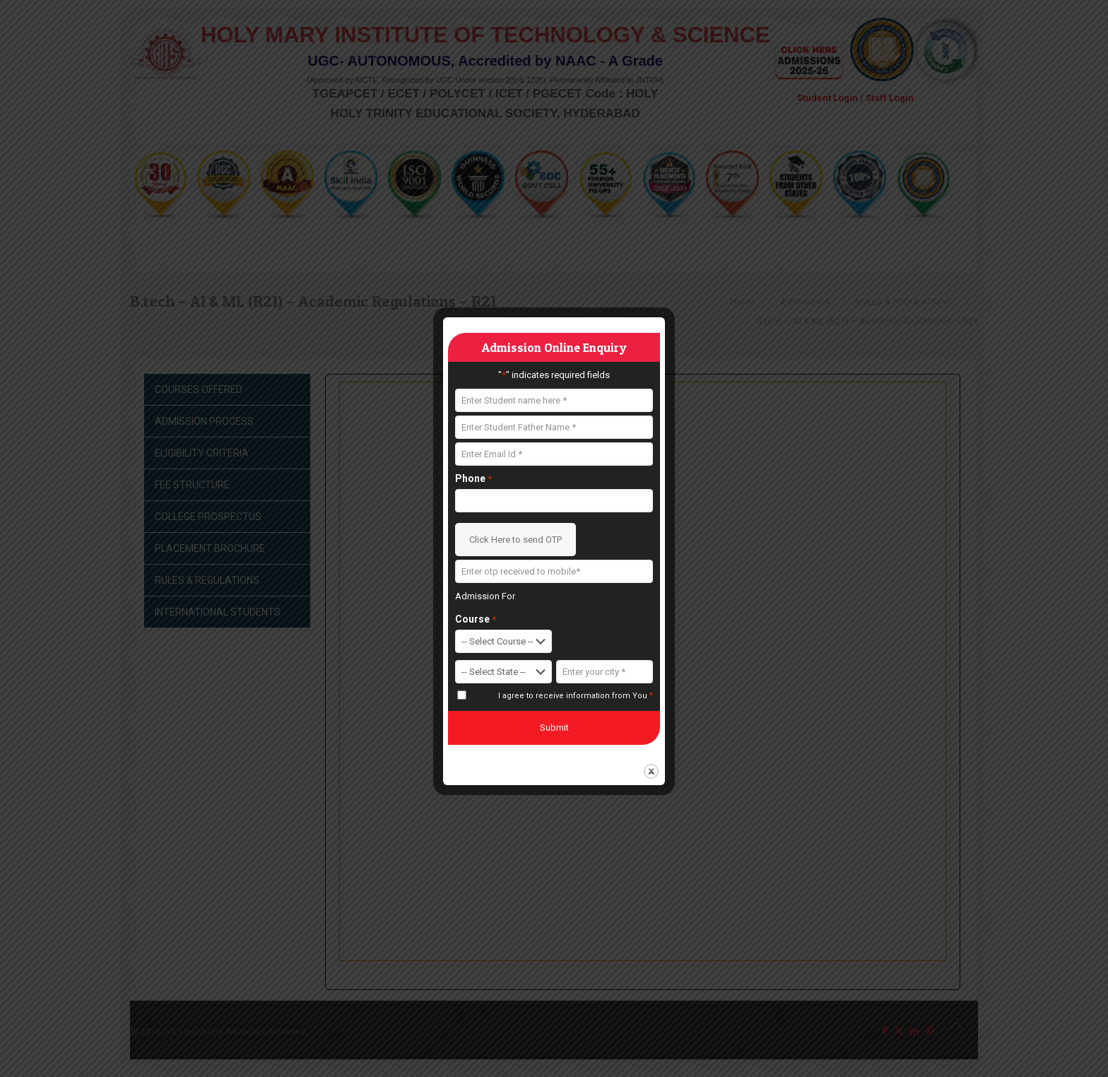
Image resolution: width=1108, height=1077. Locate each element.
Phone (473, 478)
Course (475, 619)
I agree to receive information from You (575, 695)
